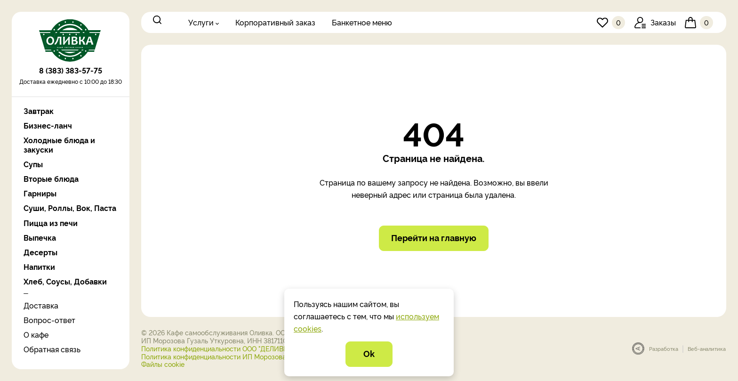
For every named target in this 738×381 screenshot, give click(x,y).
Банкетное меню (362, 22)
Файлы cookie (162, 364)
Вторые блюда (51, 178)
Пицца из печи (51, 223)
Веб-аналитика (707, 349)
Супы (33, 164)
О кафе (36, 334)
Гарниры (40, 193)
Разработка (663, 349)
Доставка (41, 305)
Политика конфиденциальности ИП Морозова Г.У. (219, 357)
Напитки (39, 266)
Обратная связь (52, 349)
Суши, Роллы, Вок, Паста (70, 207)
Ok (369, 353)
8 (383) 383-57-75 (70, 73)
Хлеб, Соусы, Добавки (65, 281)
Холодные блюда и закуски (59, 145)
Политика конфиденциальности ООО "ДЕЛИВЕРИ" (220, 349)
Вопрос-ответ (49, 320)
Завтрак (39, 110)
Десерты (40, 252)
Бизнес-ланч (48, 125)
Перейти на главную (433, 238)
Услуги (201, 22)
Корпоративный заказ (275, 22)
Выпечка (40, 237)
